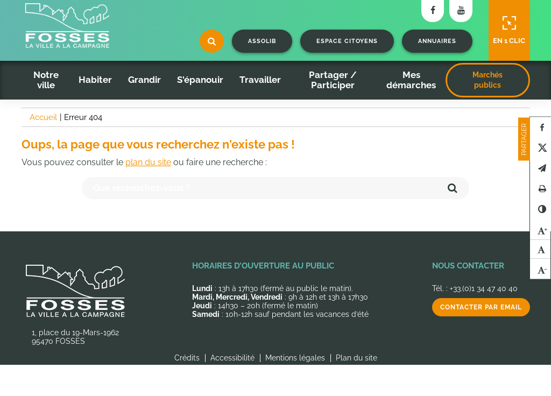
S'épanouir (200, 79)
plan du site (148, 162)
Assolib (262, 41)
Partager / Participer (333, 79)
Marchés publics (487, 79)
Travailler (260, 79)
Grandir (144, 79)
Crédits (187, 357)
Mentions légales (295, 357)
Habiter (95, 79)
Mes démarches (411, 79)
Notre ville (46, 79)
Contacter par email (481, 307)
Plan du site (356, 357)
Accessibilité (232, 357)
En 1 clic (509, 30)
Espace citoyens (347, 41)
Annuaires (437, 41)
